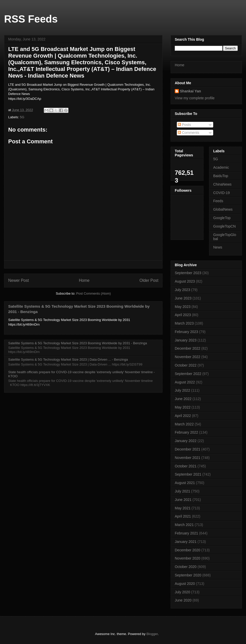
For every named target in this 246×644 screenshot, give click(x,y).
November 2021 (187, 458)
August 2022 (185, 382)
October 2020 (186, 567)
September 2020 (188, 575)
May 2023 (182, 307)
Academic (221, 167)
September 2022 (188, 374)
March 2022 (184, 424)
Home (84, 280)
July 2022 (182, 390)
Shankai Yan (190, 91)
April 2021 (183, 516)
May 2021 (182, 508)
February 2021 (186, 533)
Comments (188, 133)
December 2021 (187, 449)
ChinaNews (222, 184)
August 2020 (185, 584)
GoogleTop (222, 218)
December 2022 (187, 348)
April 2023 (183, 315)
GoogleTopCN (224, 226)
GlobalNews (222, 209)
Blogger (152, 634)
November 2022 (187, 357)
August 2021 (185, 483)
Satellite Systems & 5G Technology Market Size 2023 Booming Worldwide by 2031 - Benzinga (77, 343)
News (217, 247)
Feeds (218, 201)
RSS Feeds (31, 19)
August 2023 (185, 281)
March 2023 (184, 323)
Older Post (148, 280)
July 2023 (182, 290)
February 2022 (186, 432)
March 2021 (184, 525)
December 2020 (187, 550)
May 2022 (182, 407)
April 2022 (183, 416)
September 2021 (188, 474)
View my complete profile (194, 98)
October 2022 (186, 365)
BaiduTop (220, 176)
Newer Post (18, 280)
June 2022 (183, 399)
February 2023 (186, 332)
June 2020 (183, 600)
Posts (184, 125)
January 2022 (186, 441)
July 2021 (182, 491)
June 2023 (183, 298)
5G (22, 117)
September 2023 (188, 273)
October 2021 (186, 466)
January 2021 (186, 542)
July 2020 (182, 592)
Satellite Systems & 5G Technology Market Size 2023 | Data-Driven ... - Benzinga (68, 359)
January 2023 (186, 340)
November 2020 (187, 558)
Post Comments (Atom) (93, 293)
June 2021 (183, 500)
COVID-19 (221, 193)
